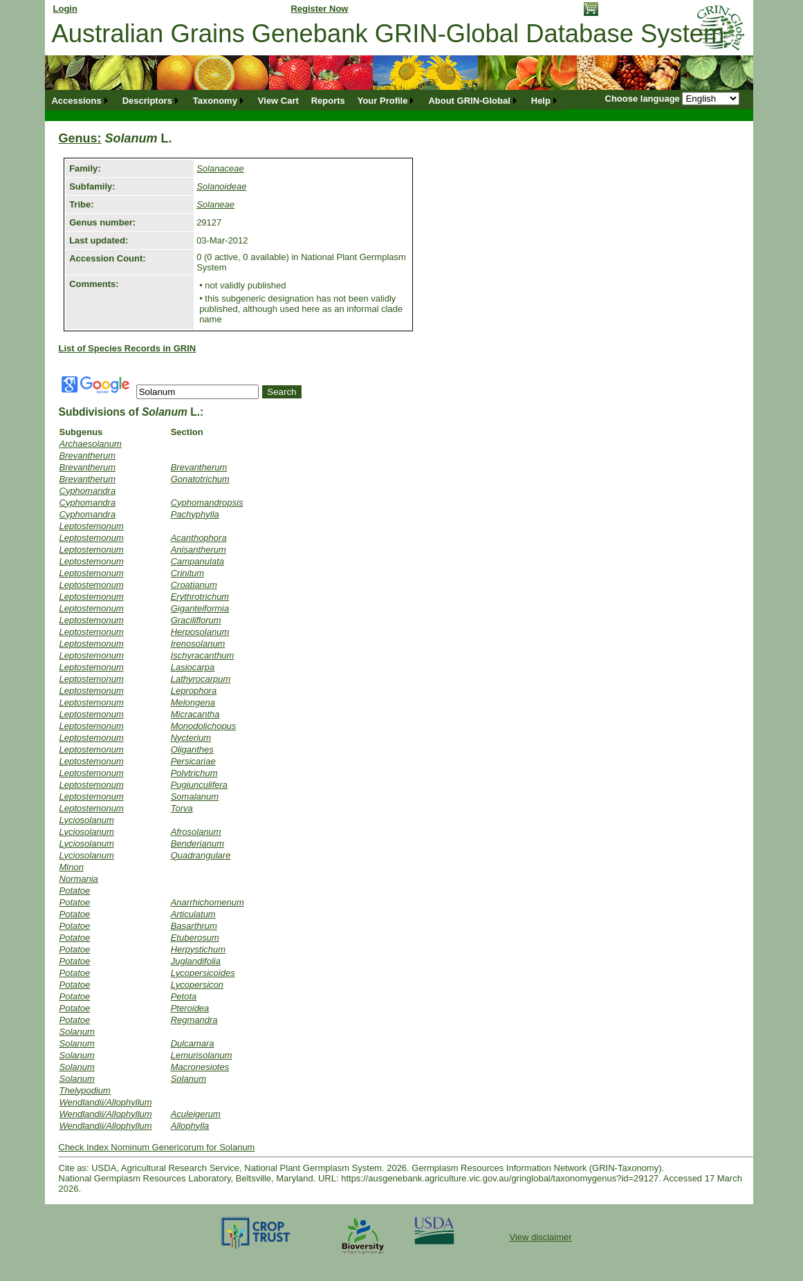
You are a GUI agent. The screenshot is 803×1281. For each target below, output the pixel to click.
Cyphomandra (87, 491)
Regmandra (194, 1020)
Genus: (80, 138)
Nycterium (191, 737)
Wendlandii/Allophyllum (105, 1102)
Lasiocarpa (193, 667)
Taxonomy (215, 100)
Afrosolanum (196, 832)
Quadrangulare (201, 855)
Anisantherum (198, 549)
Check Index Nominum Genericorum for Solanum (157, 1147)
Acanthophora (199, 538)
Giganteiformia (200, 608)
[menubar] (305, 101)
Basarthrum (194, 926)
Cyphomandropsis (207, 502)
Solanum (77, 1031)
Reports (328, 100)
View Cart (278, 100)
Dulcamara (192, 1043)
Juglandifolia (196, 961)
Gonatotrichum (200, 479)
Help (541, 100)
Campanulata (197, 561)
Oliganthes (192, 749)
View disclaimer (540, 1237)
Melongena (193, 702)
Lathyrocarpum (201, 679)
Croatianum (194, 585)
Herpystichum (198, 949)
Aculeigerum (196, 1114)
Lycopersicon (197, 984)
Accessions (76, 100)
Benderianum (197, 843)
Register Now (319, 8)
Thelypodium (85, 1090)
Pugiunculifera (199, 785)
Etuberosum (195, 937)
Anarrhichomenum (207, 902)
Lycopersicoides (203, 973)
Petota (184, 996)
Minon (71, 867)
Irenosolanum (198, 643)
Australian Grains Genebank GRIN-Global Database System (388, 33)
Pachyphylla (195, 514)
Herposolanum (200, 632)
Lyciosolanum (86, 820)
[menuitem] (81, 100)
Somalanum (195, 796)
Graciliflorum (196, 620)
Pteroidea (190, 1008)
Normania (78, 879)
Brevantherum (87, 455)
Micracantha (195, 714)
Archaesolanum (90, 444)
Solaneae (215, 204)
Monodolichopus (204, 726)
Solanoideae (221, 186)
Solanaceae (220, 168)
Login (65, 8)
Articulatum (193, 914)
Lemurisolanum (201, 1055)
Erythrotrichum (200, 596)
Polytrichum (194, 773)
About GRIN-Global (469, 100)
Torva (182, 808)
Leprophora (194, 690)
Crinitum (187, 573)
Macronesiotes (200, 1067)
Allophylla (190, 1126)
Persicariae (193, 761)
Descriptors (147, 100)
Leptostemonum (91, 526)
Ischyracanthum (202, 655)
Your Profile (383, 100)
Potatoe (75, 890)
